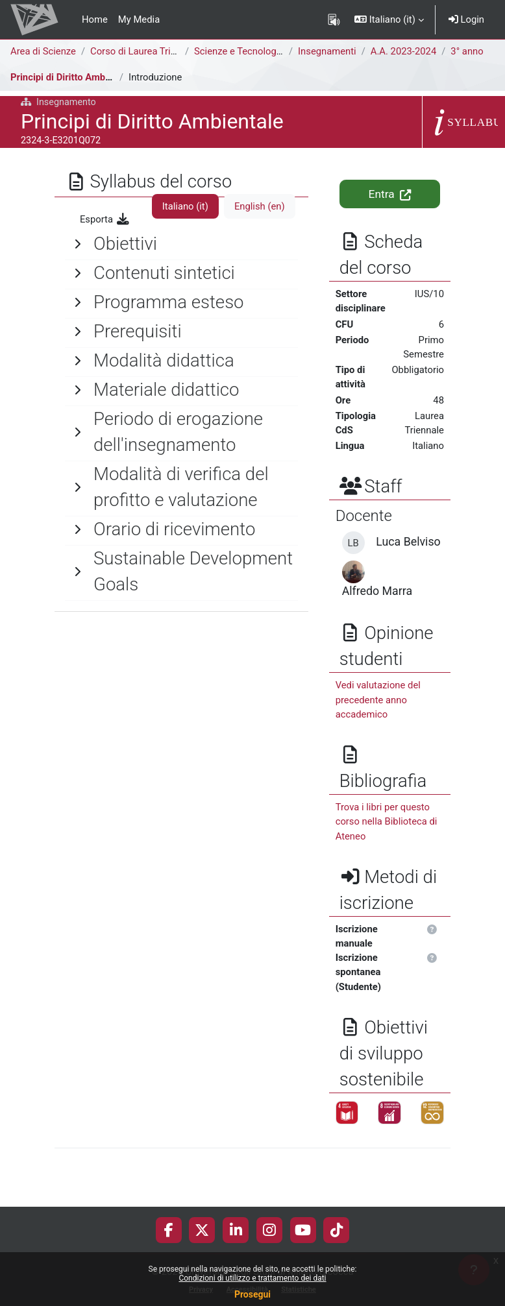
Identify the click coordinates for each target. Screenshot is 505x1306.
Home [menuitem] (95, 19)
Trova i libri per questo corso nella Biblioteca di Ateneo (386, 821)
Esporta (105, 219)
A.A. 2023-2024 (403, 51)
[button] (389, 19)
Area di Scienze (43, 51)
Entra (390, 193)
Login (466, 19)
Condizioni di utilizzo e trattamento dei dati (252, 1278)
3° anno (466, 51)
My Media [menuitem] (139, 19)
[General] (181, 244)
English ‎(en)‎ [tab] (259, 206)
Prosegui (252, 1294)
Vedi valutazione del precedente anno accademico (378, 699)
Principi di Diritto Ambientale (72, 77)
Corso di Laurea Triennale (144, 51)
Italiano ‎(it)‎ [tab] (185, 206)
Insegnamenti (327, 51)
